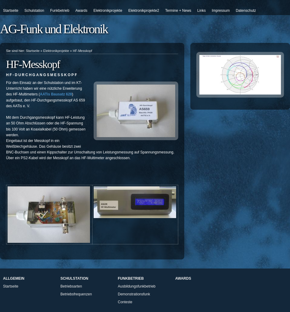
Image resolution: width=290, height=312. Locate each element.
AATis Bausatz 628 (56, 94)
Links (201, 10)
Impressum (221, 10)
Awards (81, 10)
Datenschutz (246, 10)
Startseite (10, 10)
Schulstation (34, 10)
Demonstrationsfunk (134, 294)
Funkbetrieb (59, 10)
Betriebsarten (71, 286)
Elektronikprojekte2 (143, 10)
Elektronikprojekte (107, 10)
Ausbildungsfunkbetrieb (137, 286)
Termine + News (178, 10)
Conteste (125, 302)
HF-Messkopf (82, 51)
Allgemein (13, 278)
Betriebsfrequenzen (76, 294)
